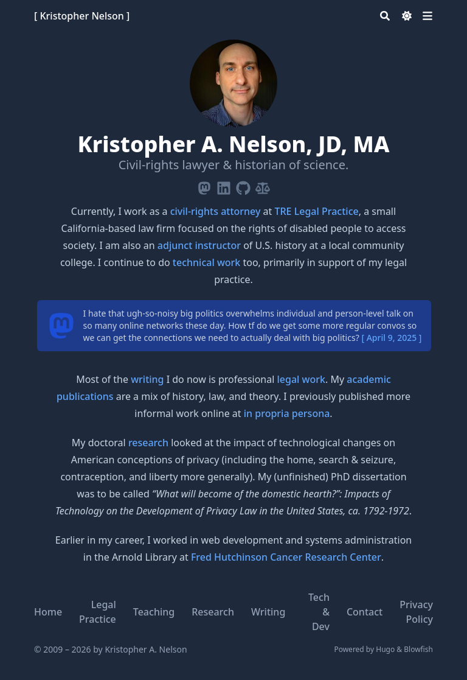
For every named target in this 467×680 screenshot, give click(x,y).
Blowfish (418, 649)
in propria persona (287, 413)
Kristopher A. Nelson (146, 649)
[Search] (385, 16)
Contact (364, 612)
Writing (268, 612)
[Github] (243, 185)
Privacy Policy (416, 612)
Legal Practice (97, 612)
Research (213, 612)
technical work (206, 262)
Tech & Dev (319, 612)
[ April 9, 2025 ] (391, 337)
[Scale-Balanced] (262, 185)
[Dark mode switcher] (407, 16)
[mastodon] (61, 325)
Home (48, 612)
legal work (301, 379)
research (148, 442)
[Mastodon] (204, 185)
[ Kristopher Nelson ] (82, 16)
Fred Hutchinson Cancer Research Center (286, 557)
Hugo (385, 649)
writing (147, 379)
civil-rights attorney (215, 211)
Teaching (154, 612)
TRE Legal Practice (317, 211)
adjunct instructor (199, 245)
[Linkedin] (224, 185)
